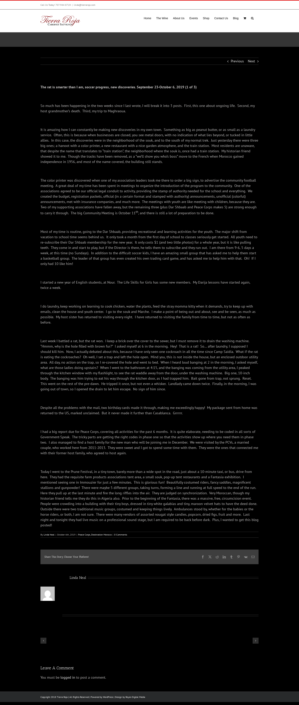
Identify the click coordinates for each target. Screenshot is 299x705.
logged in (67, 677)
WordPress (108, 696)
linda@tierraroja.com (84, 4)
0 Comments (120, 534)
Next (251, 61)
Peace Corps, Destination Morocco (95, 534)
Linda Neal (49, 534)
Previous (237, 61)
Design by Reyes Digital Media (130, 696)
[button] (252, 18)
